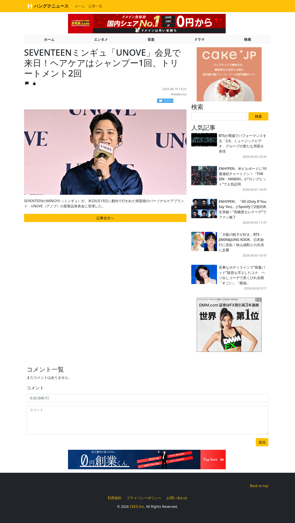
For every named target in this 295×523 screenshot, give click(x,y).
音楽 (151, 39)
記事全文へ (105, 218)
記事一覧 (95, 6)
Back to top (259, 485)
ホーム (80, 6)
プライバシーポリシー (144, 497)
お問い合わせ (177, 497)
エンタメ (101, 39)
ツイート (166, 101)
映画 (247, 39)
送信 (262, 442)
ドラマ (199, 39)
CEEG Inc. (137, 506)
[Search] (219, 116)
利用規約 (115, 497)
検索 (258, 116)
